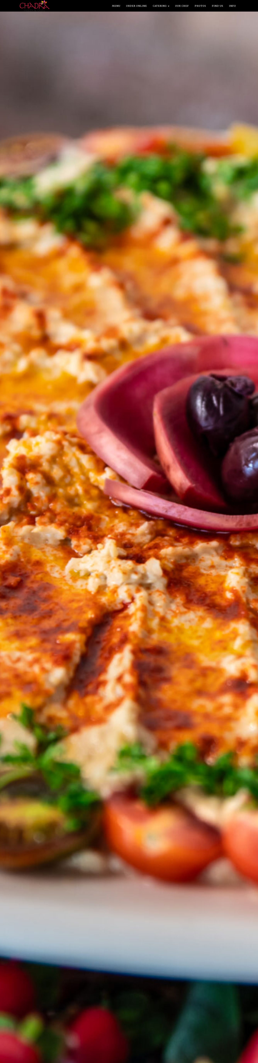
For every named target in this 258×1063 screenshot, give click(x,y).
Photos (200, 5)
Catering (161, 5)
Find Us (217, 5)
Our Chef (182, 5)
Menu (116, 5)
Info (232, 5)
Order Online (136, 5)
